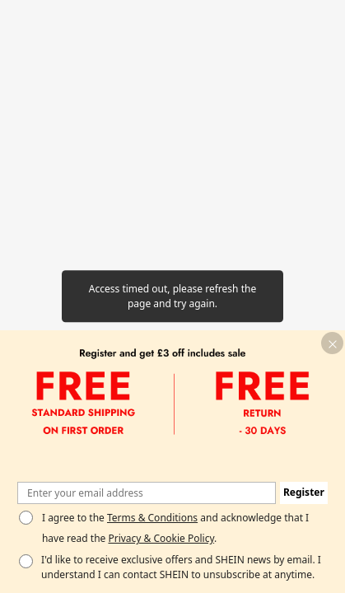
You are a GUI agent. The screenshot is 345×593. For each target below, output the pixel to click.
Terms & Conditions (152, 518)
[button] (332, 343)
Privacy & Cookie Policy (161, 538)
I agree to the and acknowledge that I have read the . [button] (175, 528)
